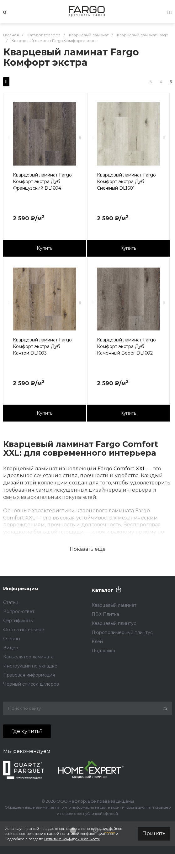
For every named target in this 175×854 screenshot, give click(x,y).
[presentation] (9, 138)
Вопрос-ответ (18, 611)
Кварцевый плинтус (114, 623)
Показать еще (88, 549)
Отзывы (11, 639)
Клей (97, 641)
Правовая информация (29, 675)
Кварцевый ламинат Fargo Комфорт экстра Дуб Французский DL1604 (42, 181)
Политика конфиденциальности (72, 839)
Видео (10, 648)
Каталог (102, 590)
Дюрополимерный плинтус (122, 632)
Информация (20, 588)
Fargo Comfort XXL (122, 469)
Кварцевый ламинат (114, 605)
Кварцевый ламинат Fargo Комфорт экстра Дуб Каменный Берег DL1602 (126, 346)
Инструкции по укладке (30, 666)
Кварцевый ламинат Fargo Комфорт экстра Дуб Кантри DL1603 (42, 346)
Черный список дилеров (31, 684)
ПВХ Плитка (105, 614)
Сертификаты (18, 620)
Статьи (10, 602)
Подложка (103, 650)
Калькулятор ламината (28, 657)
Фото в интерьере (23, 629)
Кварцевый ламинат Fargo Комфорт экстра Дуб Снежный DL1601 (126, 181)
